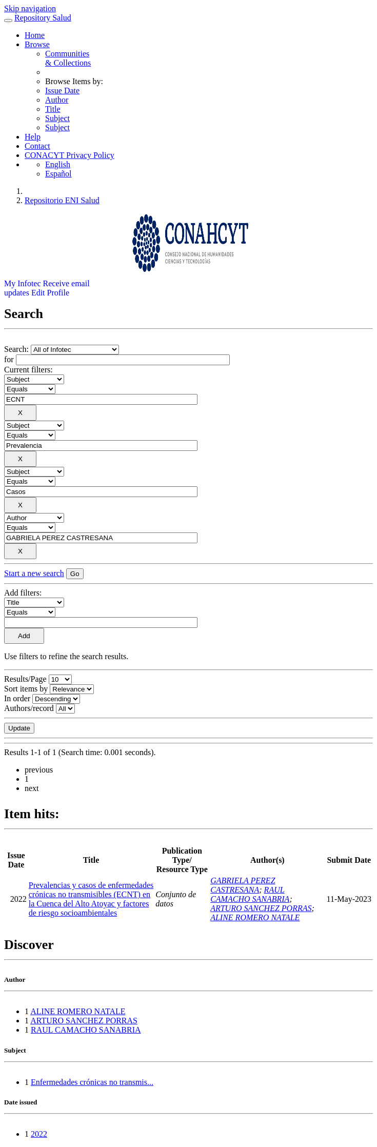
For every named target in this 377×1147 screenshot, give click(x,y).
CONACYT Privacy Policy (69, 155)
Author (56, 99)
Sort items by (26, 688)
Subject (57, 118)
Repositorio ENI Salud (62, 200)
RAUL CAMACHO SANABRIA (249, 894)
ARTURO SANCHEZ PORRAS (260, 908)
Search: (17, 349)
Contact (37, 146)
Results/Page (25, 679)
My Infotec (22, 283)
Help (33, 136)
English (57, 164)
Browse (37, 44)
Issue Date (62, 90)
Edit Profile (50, 292)
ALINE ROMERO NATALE (255, 917)
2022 (39, 1134)
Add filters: (23, 592)
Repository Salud (42, 17)
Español (58, 173)
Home (35, 35)
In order (17, 698)
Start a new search (34, 573)
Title (53, 109)
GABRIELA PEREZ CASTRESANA (242, 885)
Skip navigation (30, 8)
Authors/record (29, 708)
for (9, 359)
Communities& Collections (68, 58)
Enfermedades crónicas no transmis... (92, 1082)
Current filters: (28, 369)
